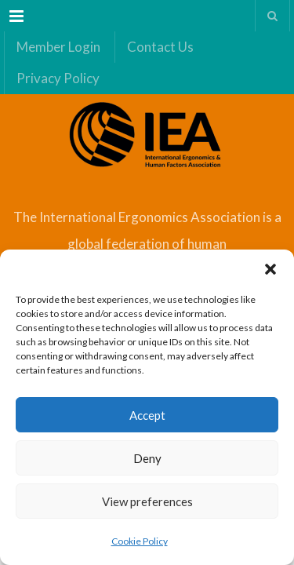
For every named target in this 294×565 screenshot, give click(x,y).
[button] (270, 269)
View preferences (147, 501)
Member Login (58, 46)
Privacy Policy (58, 78)
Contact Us (160, 46)
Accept (147, 415)
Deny (147, 458)
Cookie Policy (139, 541)
